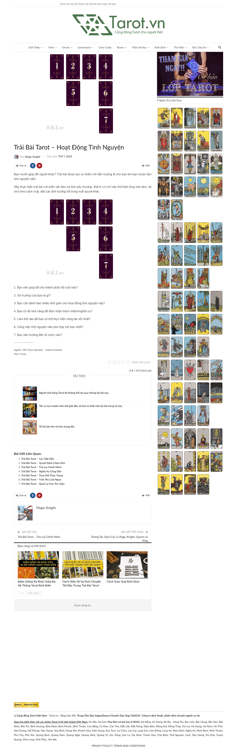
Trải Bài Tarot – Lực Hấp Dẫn (37, 458)
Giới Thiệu (34, 47)
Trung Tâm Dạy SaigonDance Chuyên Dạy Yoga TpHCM (108, 715)
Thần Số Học (139, 47)
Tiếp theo (34, 593)
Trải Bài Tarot (21, 139)
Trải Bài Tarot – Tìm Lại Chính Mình (41, 467)
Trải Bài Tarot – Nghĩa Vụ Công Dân (41, 471)
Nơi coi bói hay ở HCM (126, 721)
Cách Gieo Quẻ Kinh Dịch (123, 581)
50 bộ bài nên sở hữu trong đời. (57, 426)
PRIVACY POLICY (102, 745)
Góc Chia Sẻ (199, 47)
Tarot (51, 47)
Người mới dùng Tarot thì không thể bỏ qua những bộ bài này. (74, 392)
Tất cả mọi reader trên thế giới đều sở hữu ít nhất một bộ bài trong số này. (81, 405)
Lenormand (84, 47)
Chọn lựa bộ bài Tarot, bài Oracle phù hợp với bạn (88, 3)
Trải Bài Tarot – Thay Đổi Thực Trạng (42, 475)
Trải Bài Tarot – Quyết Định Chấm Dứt (43, 463)
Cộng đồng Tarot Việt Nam (32, 715)
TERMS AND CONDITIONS (129, 745)
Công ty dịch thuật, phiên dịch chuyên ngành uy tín (171, 715)
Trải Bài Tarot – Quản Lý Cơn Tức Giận (43, 483)
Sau (22, 593)
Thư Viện (179, 47)
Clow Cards (105, 47)
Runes (120, 47)
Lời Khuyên (15, 139)
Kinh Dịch (160, 47)
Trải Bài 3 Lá (63, 551)
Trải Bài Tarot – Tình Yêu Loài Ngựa (41, 479)
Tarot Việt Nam (18, 139)
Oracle (66, 47)
